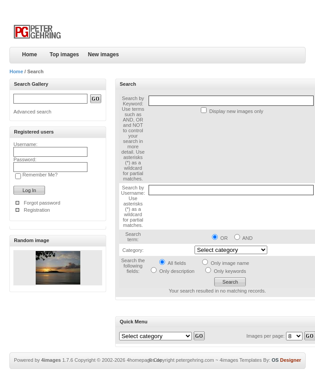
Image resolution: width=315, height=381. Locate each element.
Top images (64, 54)
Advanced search (32, 111)
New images (103, 54)
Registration (37, 210)
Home (29, 54)
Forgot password (42, 202)
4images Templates (241, 360)
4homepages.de (144, 360)
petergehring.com (195, 360)
